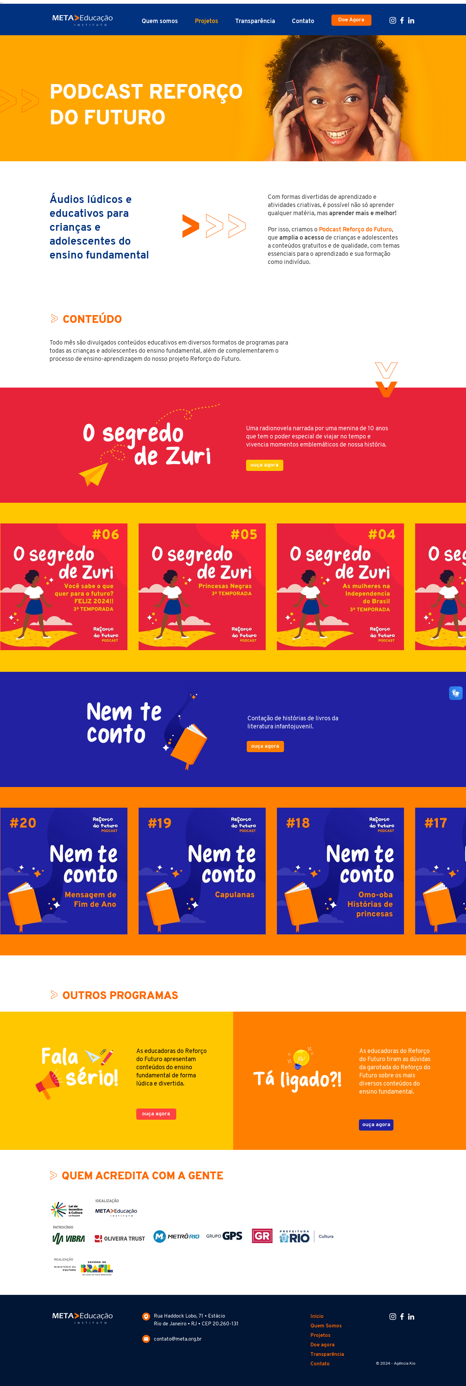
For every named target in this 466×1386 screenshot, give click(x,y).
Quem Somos (326, 1326)
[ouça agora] (264, 465)
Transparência (327, 1354)
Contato (320, 1364)
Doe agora (322, 1345)
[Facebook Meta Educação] (402, 20)
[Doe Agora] (351, 20)
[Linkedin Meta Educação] (411, 20)
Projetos (320, 1335)
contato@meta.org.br (178, 1339)
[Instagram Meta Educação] (392, 20)
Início (317, 1316)
